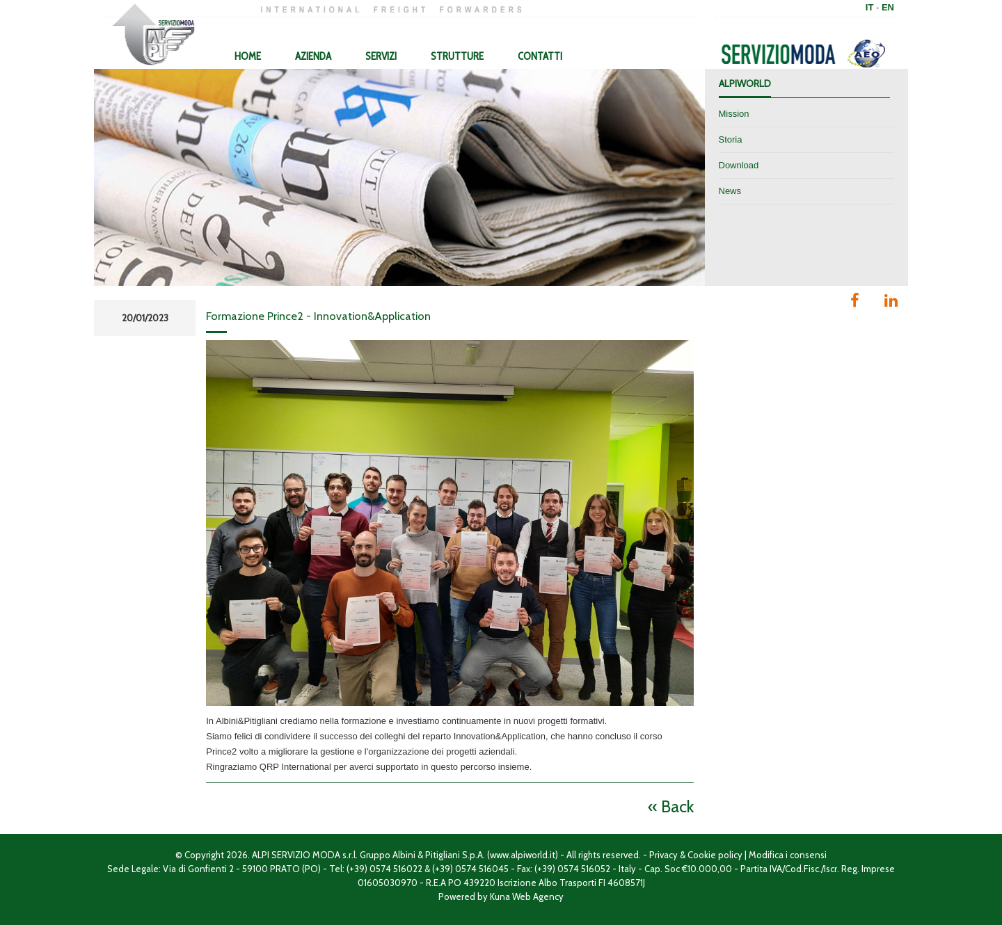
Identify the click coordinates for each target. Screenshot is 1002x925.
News (730, 191)
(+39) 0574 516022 (384, 868)
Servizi (381, 56)
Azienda (313, 56)
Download (739, 165)
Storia (730, 139)
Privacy (663, 854)
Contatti (540, 56)
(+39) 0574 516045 (470, 868)
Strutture (457, 56)
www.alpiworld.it (522, 854)
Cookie (701, 854)
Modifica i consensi (788, 854)
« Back (671, 806)
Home (247, 56)
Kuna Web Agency (527, 896)
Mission (734, 113)
